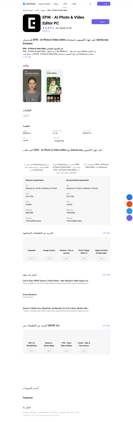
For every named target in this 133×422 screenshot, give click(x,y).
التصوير (43, 10)
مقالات (73, 4)
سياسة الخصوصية (43, 412)
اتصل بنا (25, 412)
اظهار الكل (106, 233)
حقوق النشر (32, 412)
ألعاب (65, 4)
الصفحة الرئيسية (44, 4)
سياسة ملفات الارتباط (67, 412)
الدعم (77, 412)
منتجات (55, 4)
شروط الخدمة (54, 412)
